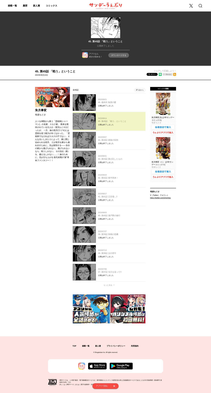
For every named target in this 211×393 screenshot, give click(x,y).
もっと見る (108, 285)
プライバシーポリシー (116, 346)
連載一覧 (12, 5)
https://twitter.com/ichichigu (160, 198)
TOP (74, 346)
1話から (141, 90)
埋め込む (169, 74)
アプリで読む (102, 386)
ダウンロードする (118, 55)
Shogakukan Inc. (100, 352)
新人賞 (36, 5)
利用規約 (135, 346)
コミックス (51, 5)
